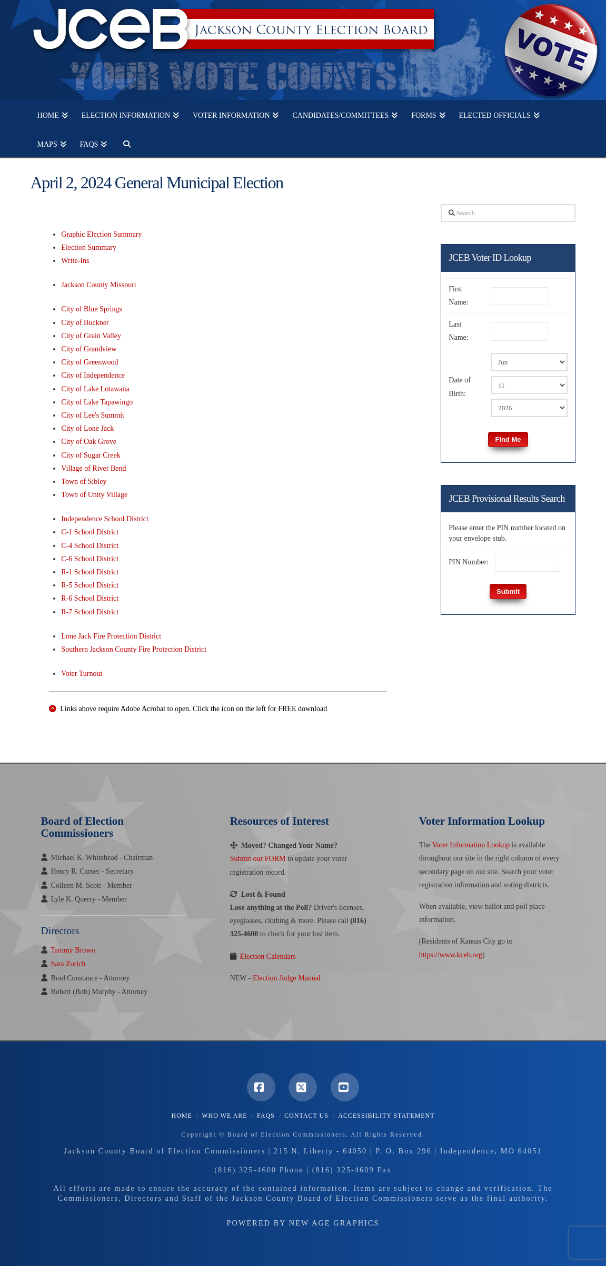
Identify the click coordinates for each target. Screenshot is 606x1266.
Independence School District (104, 519)
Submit (508, 591)
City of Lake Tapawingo (97, 402)
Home (182, 1115)
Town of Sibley (83, 481)
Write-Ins (75, 261)
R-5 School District (89, 585)
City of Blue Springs (91, 309)
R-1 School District (89, 572)
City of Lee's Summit (92, 415)
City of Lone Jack (87, 428)
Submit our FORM (258, 859)
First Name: (458, 295)
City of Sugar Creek (90, 455)
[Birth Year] (529, 408)
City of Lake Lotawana (95, 389)
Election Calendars (268, 956)
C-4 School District (89, 546)
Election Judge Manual (287, 978)
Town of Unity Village (94, 495)
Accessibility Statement (386, 1115)
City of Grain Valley (91, 336)
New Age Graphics (334, 1223)
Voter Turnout (81, 673)
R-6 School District (89, 598)
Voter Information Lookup (471, 845)
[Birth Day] (529, 385)
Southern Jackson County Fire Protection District (133, 649)
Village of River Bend (93, 468)
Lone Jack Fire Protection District (111, 636)
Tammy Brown (73, 950)
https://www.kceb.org (450, 955)
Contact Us (306, 1115)
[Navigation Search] (123, 142)
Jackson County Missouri (98, 285)
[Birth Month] (529, 362)
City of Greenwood (89, 362)
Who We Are (224, 1115)
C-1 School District (89, 532)
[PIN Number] (527, 563)
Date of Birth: (460, 386)
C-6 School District (89, 559)
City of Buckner (84, 323)
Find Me (508, 439)
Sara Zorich (68, 964)
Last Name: (458, 330)
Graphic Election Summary (101, 234)
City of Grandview (88, 349)
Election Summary (88, 247)
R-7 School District (89, 612)
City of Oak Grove (88, 441)
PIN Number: (469, 562)
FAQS (266, 1115)
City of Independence (93, 375)
